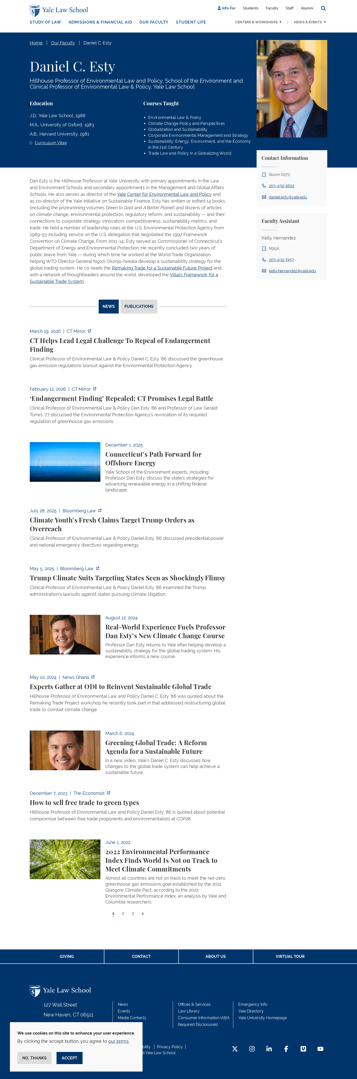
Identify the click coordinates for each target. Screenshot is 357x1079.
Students (250, 8)
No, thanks (34, 1058)
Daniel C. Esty (98, 42)
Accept (69, 1058)
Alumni (307, 8)
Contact (141, 956)
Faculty (272, 8)
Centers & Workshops (256, 22)
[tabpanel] (128, 626)
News (123, 1004)
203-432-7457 (281, 259)
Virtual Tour (290, 956)
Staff (290, 8)
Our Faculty (154, 22)
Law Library (189, 1011)
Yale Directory (251, 1011)
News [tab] (109, 306)
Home (36, 42)
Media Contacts (132, 1017)
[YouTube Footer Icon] (320, 1049)
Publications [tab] (138, 306)
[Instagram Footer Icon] (252, 1049)
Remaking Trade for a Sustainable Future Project (162, 268)
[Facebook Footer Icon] (286, 1049)
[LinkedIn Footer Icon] (269, 1049)
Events (124, 1011)
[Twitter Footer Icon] (235, 1049)
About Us (216, 956)
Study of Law (45, 22)
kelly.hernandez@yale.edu (292, 271)
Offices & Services (194, 1004)
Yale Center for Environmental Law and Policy (164, 194)
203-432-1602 (281, 185)
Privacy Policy (170, 1046)
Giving (67, 956)
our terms (118, 1041)
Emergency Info (253, 1004)
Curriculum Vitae (51, 142)
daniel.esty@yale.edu (288, 197)
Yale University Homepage (262, 1017)
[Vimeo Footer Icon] (303, 1049)
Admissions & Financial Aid (100, 22)
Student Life (191, 22)
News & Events (308, 22)
